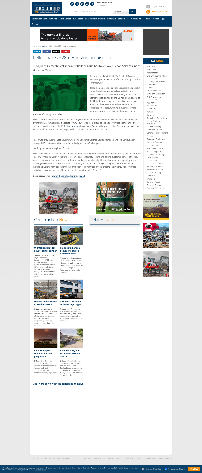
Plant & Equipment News (95, 19)
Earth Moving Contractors (152, 158)
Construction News (39, 19)
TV (131, 19)
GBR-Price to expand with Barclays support (71, 303)
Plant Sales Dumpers (156, 148)
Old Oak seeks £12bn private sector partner (45, 249)
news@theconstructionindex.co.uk (68, 176)
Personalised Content (174, 469)
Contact (84, 458)
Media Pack (146, 19)
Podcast (35, 24)
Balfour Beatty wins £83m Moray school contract (70, 353)
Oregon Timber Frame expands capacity (45, 303)
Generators (151, 108)
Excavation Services (155, 90)
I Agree (194, 469)
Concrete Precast (154, 185)
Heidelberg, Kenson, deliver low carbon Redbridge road (70, 250)
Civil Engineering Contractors (154, 98)
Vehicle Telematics (155, 166)
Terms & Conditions (149, 458)
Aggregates (151, 102)
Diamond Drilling (154, 126)
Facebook (92, 4)
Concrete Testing (154, 172)
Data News (111, 19)
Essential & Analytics (151, 469)
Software (150, 115)
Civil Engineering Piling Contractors (157, 77)
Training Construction (156, 81)
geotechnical (116, 101)
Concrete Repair (154, 182)
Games (156, 19)
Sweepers (151, 179)
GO (132, 11)
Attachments (152, 73)
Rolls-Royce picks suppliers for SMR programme (43, 353)
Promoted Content (56, 19)
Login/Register (158, 6)
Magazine (137, 19)
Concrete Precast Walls (156, 163)
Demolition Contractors (157, 118)
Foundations (73, 126)
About (90, 458)
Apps (163, 19)
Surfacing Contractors (156, 94)
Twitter (77, 4)
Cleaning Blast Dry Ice (156, 188)
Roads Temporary (154, 151)
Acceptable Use (127, 458)
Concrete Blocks (153, 145)
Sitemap (160, 458)
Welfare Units (152, 105)
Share (36, 51)
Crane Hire (151, 84)
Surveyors (151, 176)
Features (121, 19)
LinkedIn (82, 4)
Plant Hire (151, 66)
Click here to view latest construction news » (59, 383)
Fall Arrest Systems (155, 169)
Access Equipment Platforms (155, 122)
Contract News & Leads (74, 19)
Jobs (127, 19)
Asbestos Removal (154, 142)
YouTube (87, 4)
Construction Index (47, 8)
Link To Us (98, 458)
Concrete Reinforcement (157, 133)
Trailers (150, 136)
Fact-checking (108, 458)
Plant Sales (151, 69)
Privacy (137, 458)
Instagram (72, 4)
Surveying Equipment (156, 129)
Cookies (117, 458)
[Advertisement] (87, 419)
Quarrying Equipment (156, 139)
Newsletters (159, 11)
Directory (168, 458)
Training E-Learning (155, 154)
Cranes (150, 87)
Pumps (150, 112)
